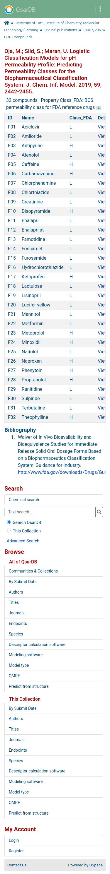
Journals (17, 613)
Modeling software (26, 654)
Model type (19, 665)
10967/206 (92, 30)
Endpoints (18, 623)
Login (14, 840)
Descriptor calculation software (37, 644)
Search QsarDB (23, 522)
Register (16, 851)
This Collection (23, 531)
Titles (14, 602)
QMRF (14, 676)
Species (16, 634)
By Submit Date (23, 581)
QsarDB (20, 9)
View (103, 127)
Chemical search (24, 499)
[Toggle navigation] (100, 9)
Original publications (60, 30)
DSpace (96, 865)
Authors (16, 592)
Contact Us (16, 865)
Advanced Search (23, 541)
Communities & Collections (33, 571)
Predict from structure (29, 686)
